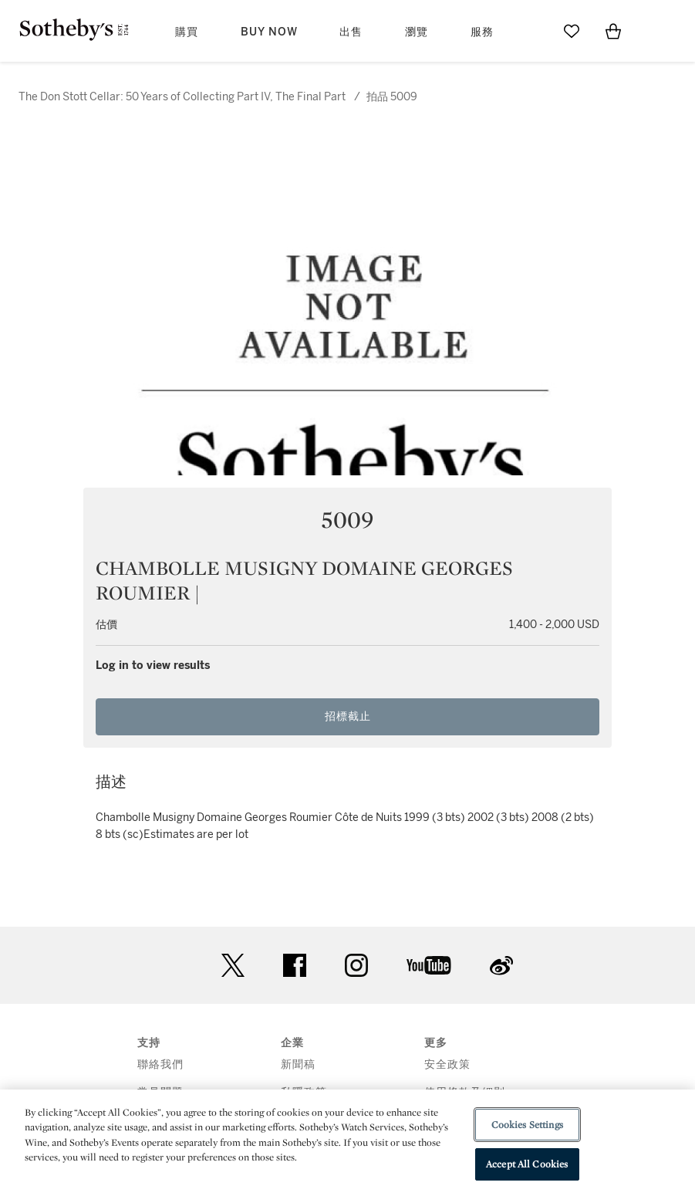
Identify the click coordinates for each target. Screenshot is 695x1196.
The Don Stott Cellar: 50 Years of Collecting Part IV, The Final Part (182, 96)
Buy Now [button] (269, 32)
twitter (233, 966)
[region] (347, 1143)
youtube (429, 965)
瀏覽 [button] (416, 32)
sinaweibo (501, 965)
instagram (356, 965)
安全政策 (447, 1064)
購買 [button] (186, 32)
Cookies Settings (527, 1124)
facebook (294, 965)
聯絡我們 (160, 1064)
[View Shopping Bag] (613, 30)
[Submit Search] (530, 31)
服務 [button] (482, 32)
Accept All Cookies (527, 1164)
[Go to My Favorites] (571, 30)
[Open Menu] (655, 32)
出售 (351, 32)
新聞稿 (298, 1064)
